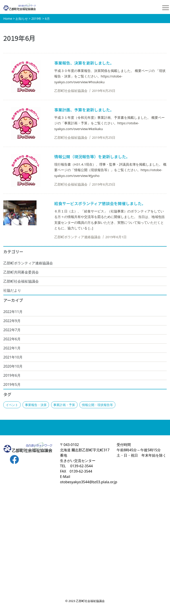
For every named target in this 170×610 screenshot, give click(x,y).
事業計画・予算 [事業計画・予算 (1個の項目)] (64, 405)
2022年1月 (12, 348)
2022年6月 (12, 339)
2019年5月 (12, 384)
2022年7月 (12, 329)
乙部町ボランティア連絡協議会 (28, 263)
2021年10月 (13, 357)
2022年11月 (13, 311)
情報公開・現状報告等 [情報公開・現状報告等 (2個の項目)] (97, 405)
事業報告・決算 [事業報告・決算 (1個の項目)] (36, 405)
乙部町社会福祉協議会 (21, 281)
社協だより (12, 290)
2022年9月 (12, 320)
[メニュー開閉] (165, 7)
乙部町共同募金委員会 (21, 272)
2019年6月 (12, 375)
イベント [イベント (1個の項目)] (12, 405)
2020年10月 (13, 366)
